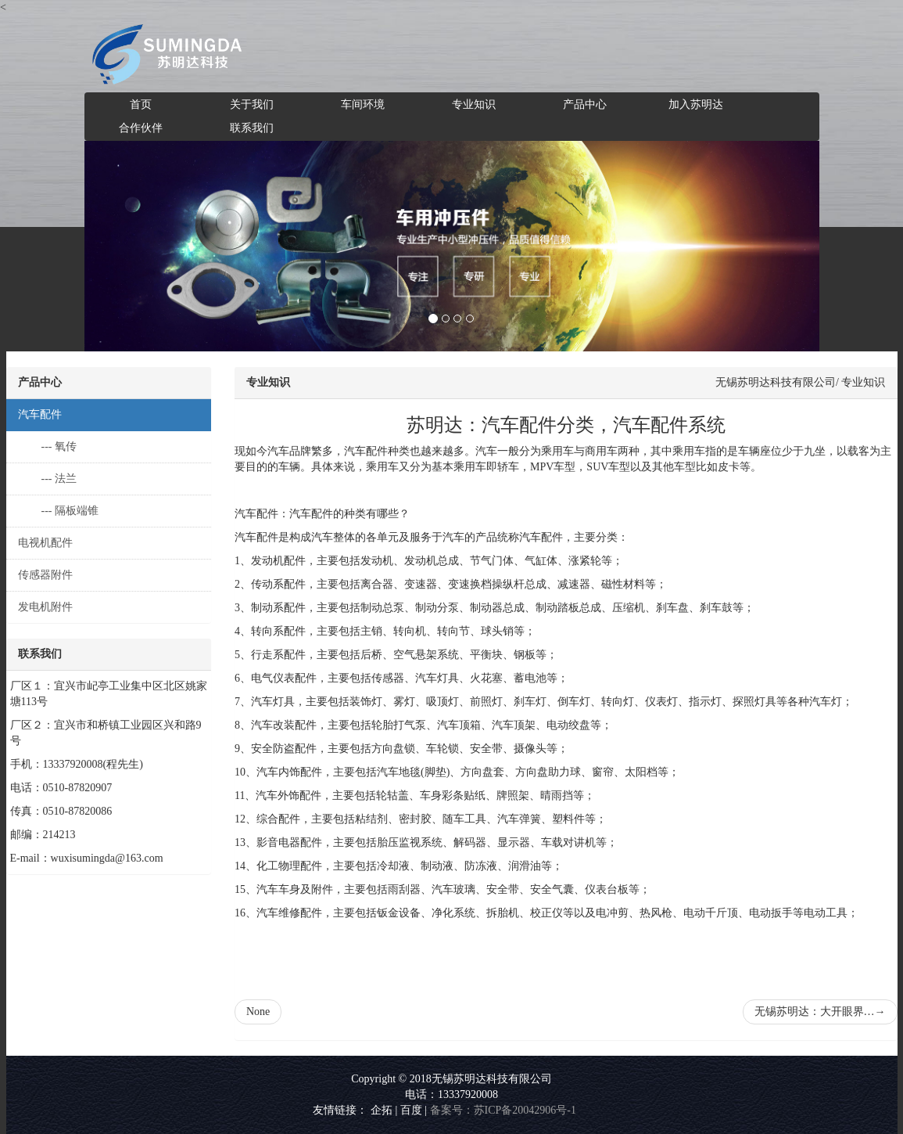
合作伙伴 (141, 128)
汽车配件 (40, 414)
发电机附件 (45, 607)
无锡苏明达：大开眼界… (820, 1011)
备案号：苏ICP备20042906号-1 (503, 1110)
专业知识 (474, 104)
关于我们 (252, 104)
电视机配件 (45, 543)
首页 (141, 104)
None (258, 1011)
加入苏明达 (695, 104)
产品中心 (585, 104)
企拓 (381, 1110)
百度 (411, 1110)
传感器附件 (45, 575)
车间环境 (363, 104)
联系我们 (252, 128)
